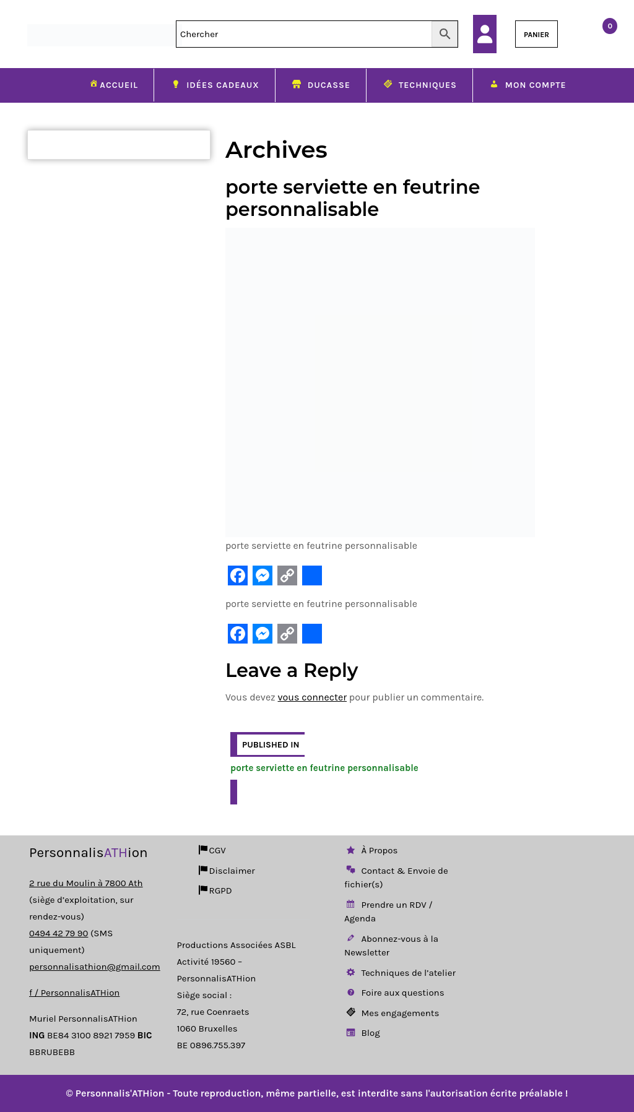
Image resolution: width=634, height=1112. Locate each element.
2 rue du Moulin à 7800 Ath (86, 883)
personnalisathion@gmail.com (94, 966)
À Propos (370, 850)
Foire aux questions (394, 992)
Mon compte (528, 86)
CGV (211, 850)
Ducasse (320, 86)
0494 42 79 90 (58, 933)
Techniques (419, 86)
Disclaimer (226, 870)
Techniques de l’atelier (400, 972)
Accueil (112, 85)
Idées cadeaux (214, 86)
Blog (362, 1032)
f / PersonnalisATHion (74, 992)
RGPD (214, 890)
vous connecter (312, 697)
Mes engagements (391, 1013)
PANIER (536, 34)
